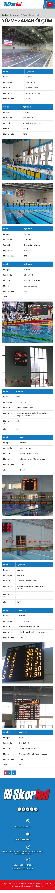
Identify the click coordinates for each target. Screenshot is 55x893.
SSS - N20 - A (28, 118)
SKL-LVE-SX (28, 239)
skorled (5, 15)
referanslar (15, 15)
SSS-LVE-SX (30, 82)
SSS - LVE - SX (21, 402)
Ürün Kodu (7, 82)
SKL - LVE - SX (29, 275)
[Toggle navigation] (50, 4)
